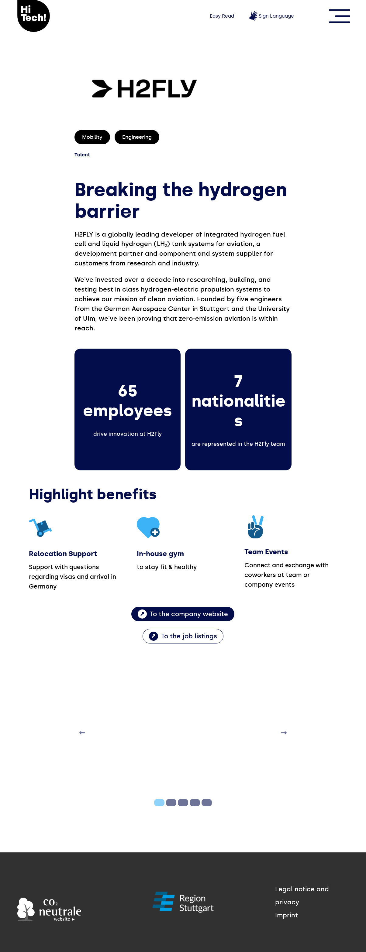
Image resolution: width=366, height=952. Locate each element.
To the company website (189, 614)
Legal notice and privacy (302, 895)
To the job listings (189, 636)
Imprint (286, 915)
